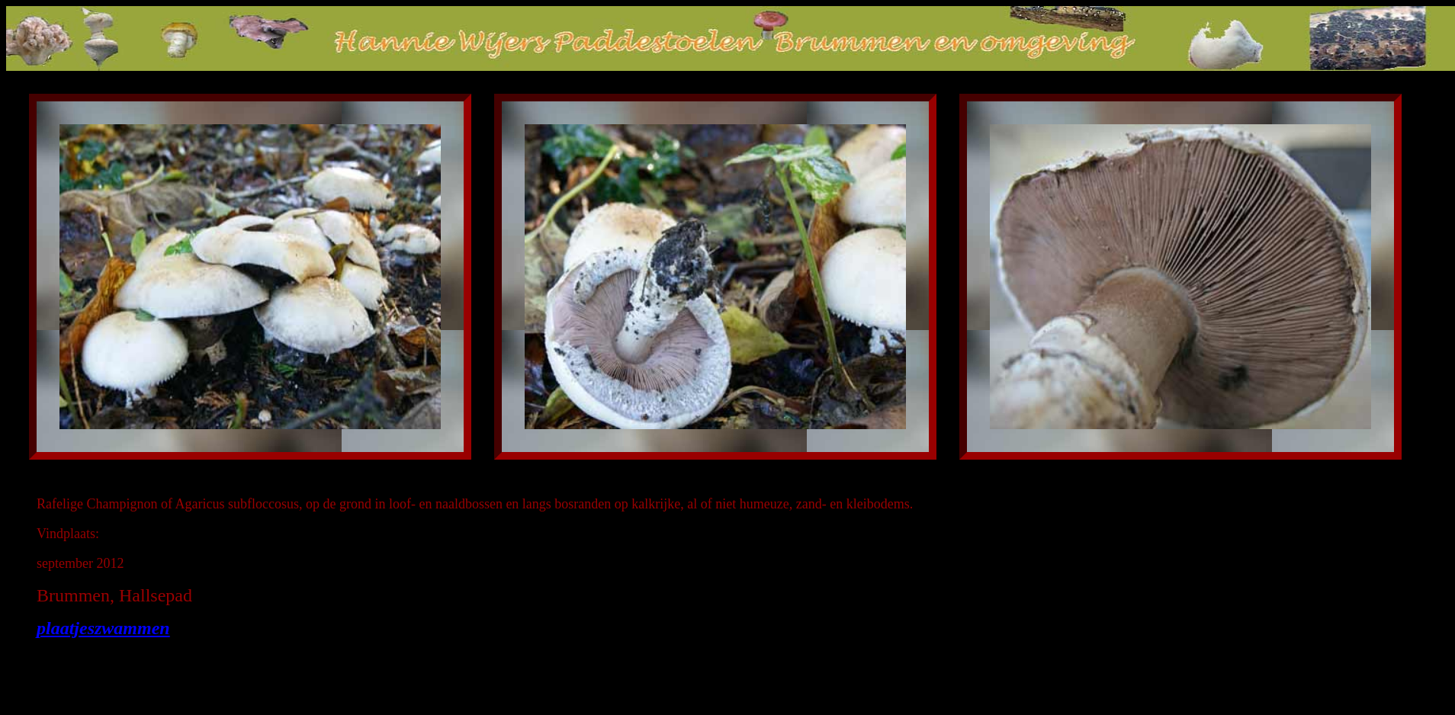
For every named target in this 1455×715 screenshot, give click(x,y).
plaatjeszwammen (103, 628)
